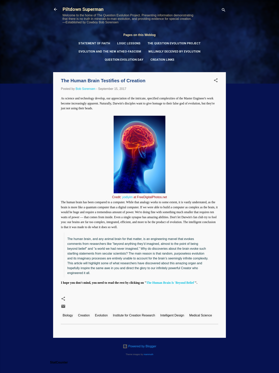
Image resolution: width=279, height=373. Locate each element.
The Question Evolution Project (174, 43)
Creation (84, 315)
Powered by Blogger (139, 346)
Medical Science (200, 315)
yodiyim (127, 197)
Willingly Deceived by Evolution (174, 51)
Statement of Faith (94, 43)
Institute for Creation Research (134, 315)
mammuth (148, 354)
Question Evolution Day (124, 59)
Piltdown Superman (83, 9)
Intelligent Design (172, 315)
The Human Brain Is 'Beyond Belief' (170, 282)
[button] (215, 81)
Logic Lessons (128, 43)
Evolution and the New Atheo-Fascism (110, 51)
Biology (68, 315)
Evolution (101, 315)
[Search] (223, 11)
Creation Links (162, 59)
